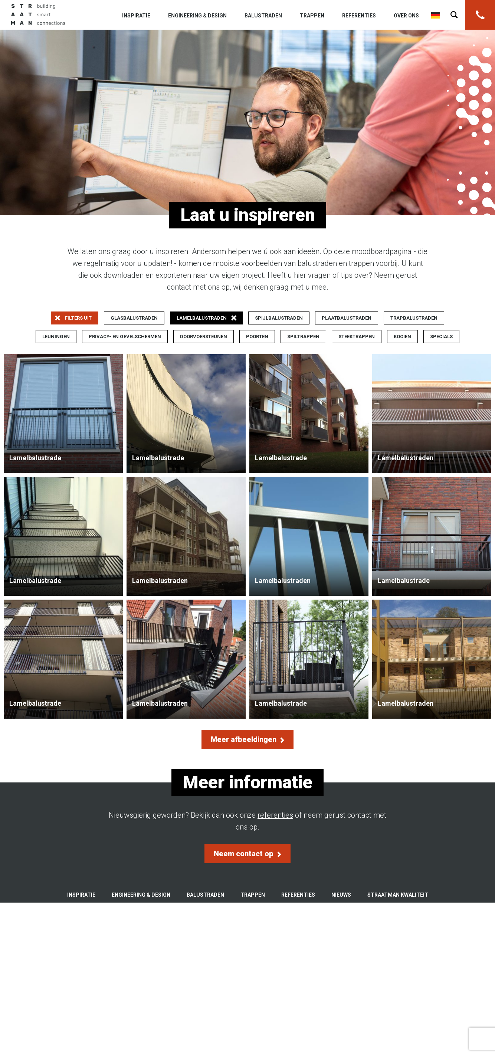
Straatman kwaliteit (397, 895)
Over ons (406, 16)
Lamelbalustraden (431, 413)
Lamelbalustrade (63, 413)
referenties (275, 815)
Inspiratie (136, 16)
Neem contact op (247, 853)
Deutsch (435, 15)
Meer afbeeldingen (247, 739)
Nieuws (341, 895)
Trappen (312, 16)
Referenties (359, 16)
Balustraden (263, 16)
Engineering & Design (197, 16)
